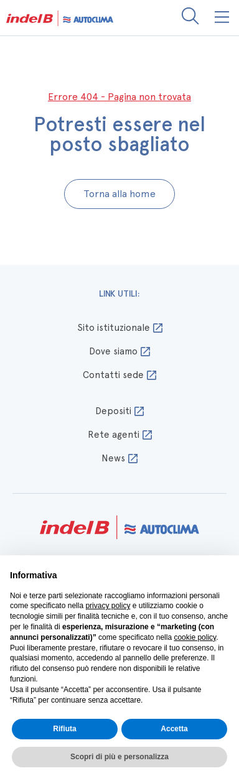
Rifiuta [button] (64, 728)
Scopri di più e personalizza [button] (119, 756)
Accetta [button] (174, 728)
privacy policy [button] (107, 605)
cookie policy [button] (195, 637)
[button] (222, 18)
